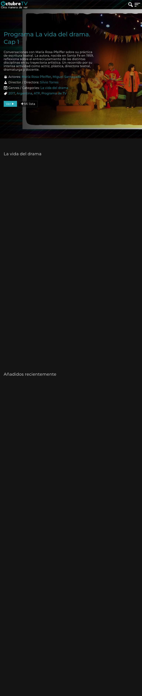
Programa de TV (54, 93)
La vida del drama (54, 88)
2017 (11, 93)
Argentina (24, 93)
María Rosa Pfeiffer (36, 77)
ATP (37, 93)
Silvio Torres (49, 82)
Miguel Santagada (67, 77)
